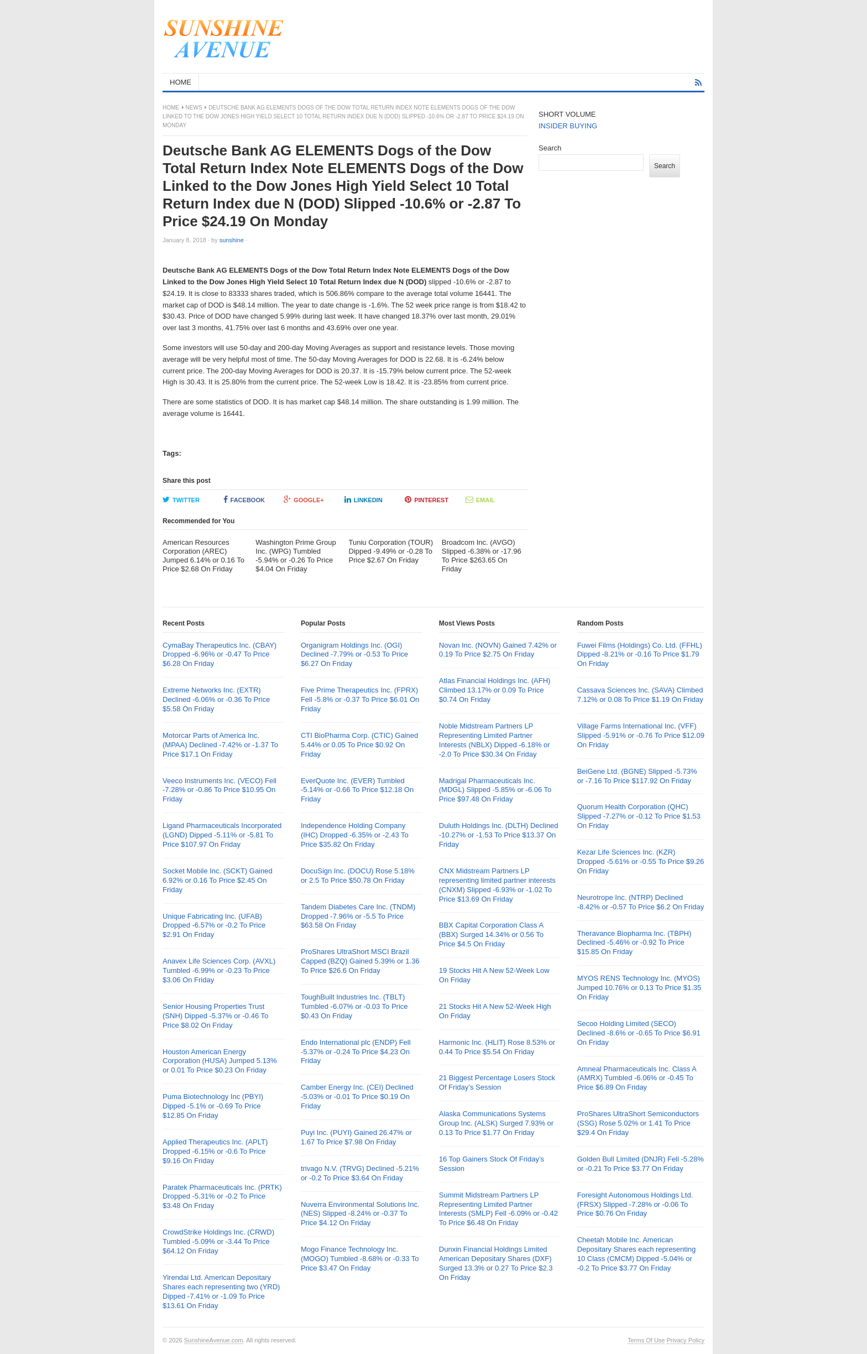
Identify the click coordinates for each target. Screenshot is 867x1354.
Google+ (304, 499)
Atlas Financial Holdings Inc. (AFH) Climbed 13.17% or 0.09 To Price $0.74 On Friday (495, 690)
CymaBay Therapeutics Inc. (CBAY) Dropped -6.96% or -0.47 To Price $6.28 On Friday (219, 654)
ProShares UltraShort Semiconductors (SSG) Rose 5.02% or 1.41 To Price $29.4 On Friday (638, 1123)
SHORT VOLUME (567, 114)
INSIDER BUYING (568, 126)
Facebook (244, 499)
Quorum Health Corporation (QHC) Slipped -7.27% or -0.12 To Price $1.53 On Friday (639, 816)
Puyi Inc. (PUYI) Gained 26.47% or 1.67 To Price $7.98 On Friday (356, 1137)
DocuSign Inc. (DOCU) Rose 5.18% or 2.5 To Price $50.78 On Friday (358, 875)
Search (550, 148)
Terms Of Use (646, 1340)
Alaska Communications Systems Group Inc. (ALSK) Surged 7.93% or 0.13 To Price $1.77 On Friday (496, 1123)
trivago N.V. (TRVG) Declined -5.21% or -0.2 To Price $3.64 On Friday (360, 1173)
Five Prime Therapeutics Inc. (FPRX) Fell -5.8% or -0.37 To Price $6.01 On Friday (360, 699)
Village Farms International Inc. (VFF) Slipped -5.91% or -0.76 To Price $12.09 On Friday (640, 735)
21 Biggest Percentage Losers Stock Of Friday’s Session (497, 1082)
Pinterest (426, 499)
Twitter (181, 499)
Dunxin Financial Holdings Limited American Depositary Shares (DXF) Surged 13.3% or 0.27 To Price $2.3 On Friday (496, 1263)
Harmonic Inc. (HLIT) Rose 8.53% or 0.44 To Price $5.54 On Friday (497, 1047)
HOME (180, 82)
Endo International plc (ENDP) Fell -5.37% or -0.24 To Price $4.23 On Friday (356, 1051)
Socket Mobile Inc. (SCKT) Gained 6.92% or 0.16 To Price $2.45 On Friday (218, 880)
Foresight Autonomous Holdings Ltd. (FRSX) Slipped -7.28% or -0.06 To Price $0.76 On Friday (635, 1204)
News (194, 108)
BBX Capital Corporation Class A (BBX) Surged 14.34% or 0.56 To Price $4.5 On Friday (491, 934)
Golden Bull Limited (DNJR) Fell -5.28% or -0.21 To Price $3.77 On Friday (640, 1164)
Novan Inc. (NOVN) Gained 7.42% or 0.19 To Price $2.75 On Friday (498, 650)
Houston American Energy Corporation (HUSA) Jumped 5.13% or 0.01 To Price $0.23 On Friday (220, 1061)
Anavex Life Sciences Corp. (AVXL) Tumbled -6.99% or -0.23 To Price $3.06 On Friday (219, 970)
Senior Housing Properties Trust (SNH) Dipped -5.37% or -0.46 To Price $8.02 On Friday (215, 1015)
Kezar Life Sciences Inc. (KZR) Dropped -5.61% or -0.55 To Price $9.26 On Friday (640, 861)
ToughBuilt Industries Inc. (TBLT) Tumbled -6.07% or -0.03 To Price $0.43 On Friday (354, 1006)
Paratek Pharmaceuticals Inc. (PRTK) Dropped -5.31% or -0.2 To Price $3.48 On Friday (222, 1196)
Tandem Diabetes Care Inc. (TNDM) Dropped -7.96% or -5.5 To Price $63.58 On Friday (358, 916)
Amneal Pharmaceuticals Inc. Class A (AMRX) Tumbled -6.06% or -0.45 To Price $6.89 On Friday (636, 1078)
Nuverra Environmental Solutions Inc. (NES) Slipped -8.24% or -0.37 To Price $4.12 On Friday (360, 1213)
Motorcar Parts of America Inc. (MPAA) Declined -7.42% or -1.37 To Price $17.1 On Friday (220, 744)
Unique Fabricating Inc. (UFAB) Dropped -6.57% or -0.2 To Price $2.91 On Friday (214, 925)
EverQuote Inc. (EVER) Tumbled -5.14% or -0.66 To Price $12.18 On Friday (357, 790)
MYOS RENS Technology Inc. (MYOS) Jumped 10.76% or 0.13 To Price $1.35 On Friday (639, 987)
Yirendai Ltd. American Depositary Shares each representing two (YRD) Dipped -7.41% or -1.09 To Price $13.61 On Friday (221, 1291)
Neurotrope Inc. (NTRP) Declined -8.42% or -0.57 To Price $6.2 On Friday (640, 902)
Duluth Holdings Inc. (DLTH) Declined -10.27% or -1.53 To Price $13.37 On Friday (498, 834)
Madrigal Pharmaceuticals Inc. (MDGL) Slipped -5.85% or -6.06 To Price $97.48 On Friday (495, 790)
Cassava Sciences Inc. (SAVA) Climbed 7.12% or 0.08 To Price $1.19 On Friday (640, 695)
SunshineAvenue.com (213, 1340)
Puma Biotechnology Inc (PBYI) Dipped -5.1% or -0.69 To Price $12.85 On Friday (213, 1105)
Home (171, 108)
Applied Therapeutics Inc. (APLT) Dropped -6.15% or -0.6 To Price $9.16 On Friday (215, 1151)
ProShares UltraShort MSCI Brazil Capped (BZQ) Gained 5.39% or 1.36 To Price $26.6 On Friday (360, 961)
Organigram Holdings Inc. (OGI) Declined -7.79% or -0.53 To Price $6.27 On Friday (354, 654)
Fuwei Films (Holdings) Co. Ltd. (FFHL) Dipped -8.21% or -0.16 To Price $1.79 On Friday (639, 654)
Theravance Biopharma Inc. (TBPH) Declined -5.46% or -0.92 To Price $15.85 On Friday (634, 942)
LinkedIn (363, 499)
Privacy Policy (685, 1340)
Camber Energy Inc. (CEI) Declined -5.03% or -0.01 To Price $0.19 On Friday (357, 1096)
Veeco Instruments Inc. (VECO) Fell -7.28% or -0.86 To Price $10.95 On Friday (219, 790)
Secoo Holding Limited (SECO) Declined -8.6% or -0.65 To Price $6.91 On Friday (639, 1032)
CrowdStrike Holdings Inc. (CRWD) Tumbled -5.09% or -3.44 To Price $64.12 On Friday (218, 1241)
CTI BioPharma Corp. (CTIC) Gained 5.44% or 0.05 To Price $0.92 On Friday (359, 744)
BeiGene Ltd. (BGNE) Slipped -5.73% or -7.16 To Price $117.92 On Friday (637, 776)
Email (480, 499)
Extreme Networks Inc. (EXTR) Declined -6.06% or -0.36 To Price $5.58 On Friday (216, 699)
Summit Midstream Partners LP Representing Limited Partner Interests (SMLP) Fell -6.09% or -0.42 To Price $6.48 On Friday (498, 1209)
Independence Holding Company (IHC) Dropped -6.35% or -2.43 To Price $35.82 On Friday (355, 834)
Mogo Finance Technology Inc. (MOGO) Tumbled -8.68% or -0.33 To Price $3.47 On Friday (360, 1258)
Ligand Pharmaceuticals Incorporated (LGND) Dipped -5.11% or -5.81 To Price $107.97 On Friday (222, 834)
